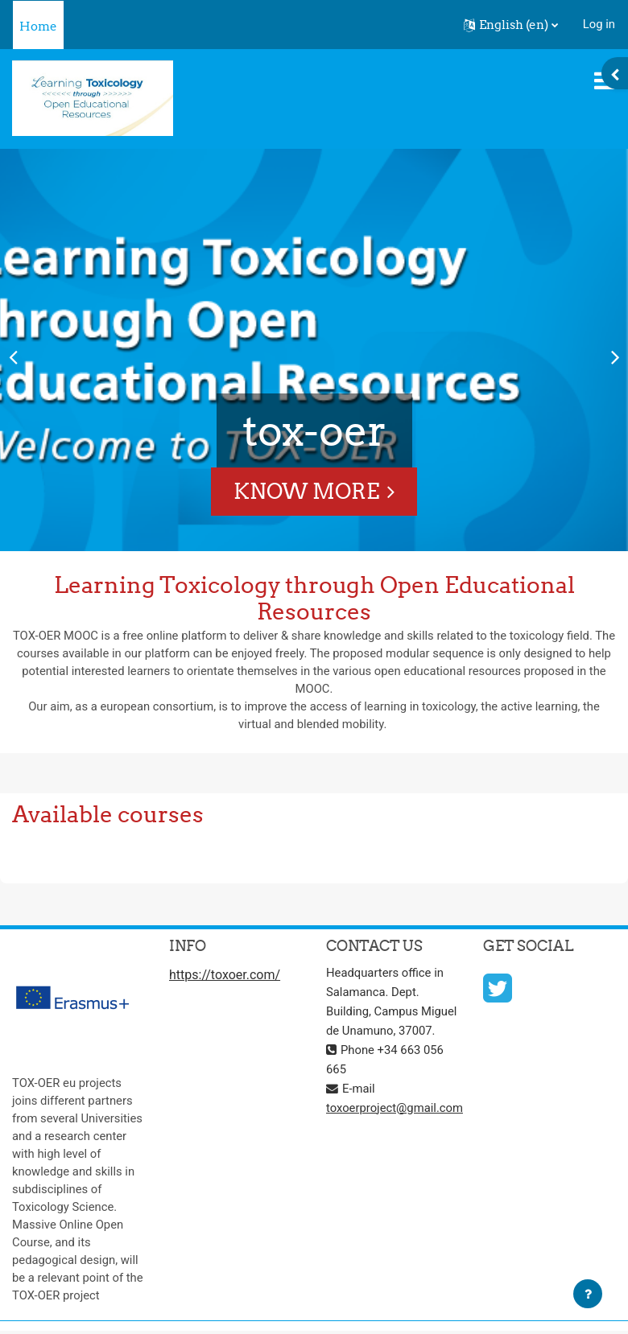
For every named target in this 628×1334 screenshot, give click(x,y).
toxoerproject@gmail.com (394, 1108)
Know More (306, 491)
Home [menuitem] (38, 26)
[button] (510, 24)
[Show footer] (587, 1293)
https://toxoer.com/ (224, 974)
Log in (599, 24)
